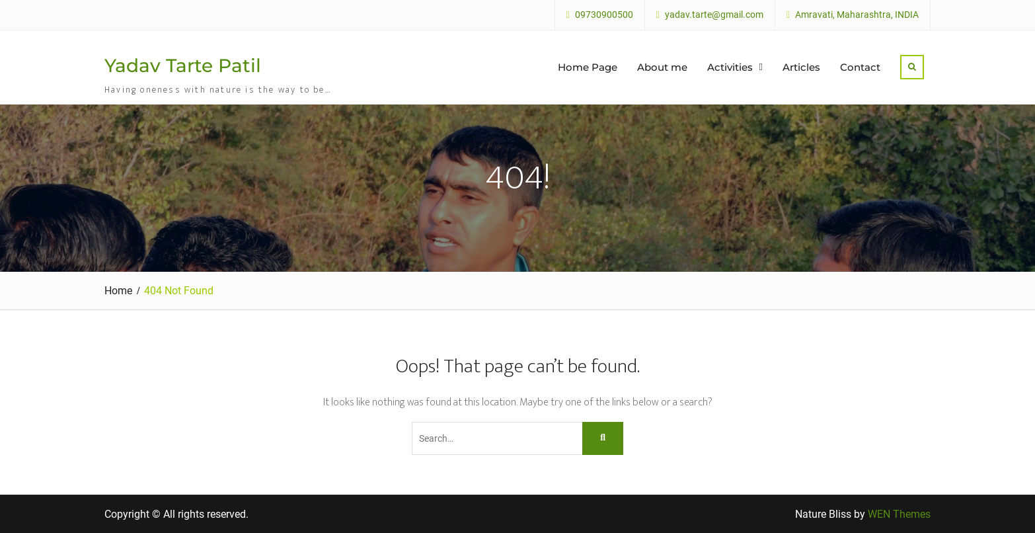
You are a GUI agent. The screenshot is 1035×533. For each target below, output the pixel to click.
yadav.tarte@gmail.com (714, 15)
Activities (730, 67)
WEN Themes (899, 514)
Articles (801, 67)
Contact (860, 67)
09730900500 (604, 15)
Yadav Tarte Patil (182, 65)
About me (662, 67)
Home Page (587, 67)
